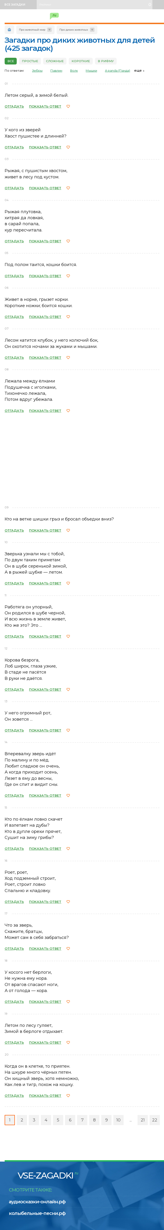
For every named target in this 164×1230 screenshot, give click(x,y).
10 (118, 1120)
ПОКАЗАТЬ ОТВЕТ (45, 106)
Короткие (81, 61)
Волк (74, 70)
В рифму (106, 61)
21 (143, 1120)
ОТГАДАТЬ (14, 106)
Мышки (91, 70)
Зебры (37, 70)
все (10, 61)
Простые (30, 61)
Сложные (55, 61)
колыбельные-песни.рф (37, 1213)
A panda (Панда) (117, 70)
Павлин (56, 70)
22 (154, 1120)
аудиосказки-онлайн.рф (37, 1201)
